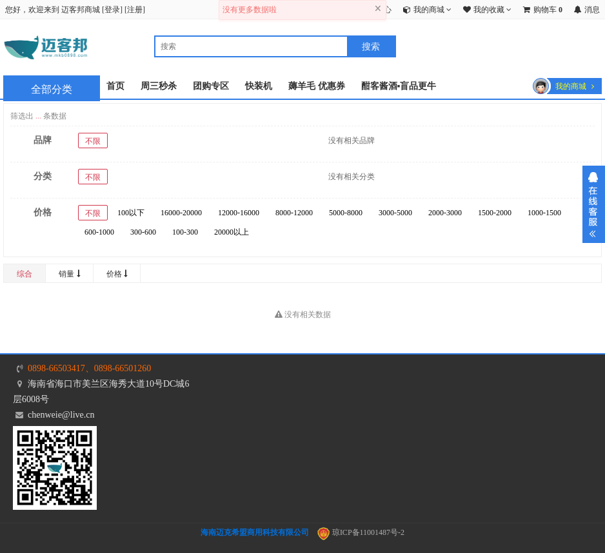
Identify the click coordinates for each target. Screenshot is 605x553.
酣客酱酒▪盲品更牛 (399, 86)
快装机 (258, 86)
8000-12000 (294, 212)
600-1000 (99, 232)
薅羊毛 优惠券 (316, 86)
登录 (112, 9)
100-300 (185, 232)
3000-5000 (395, 212)
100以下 (130, 212)
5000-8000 (345, 212)
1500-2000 (494, 212)
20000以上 (231, 232)
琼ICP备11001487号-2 (360, 532)
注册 (135, 9)
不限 (93, 141)
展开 (593, 204)
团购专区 (211, 86)
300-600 (143, 232)
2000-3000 (445, 212)
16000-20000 (181, 212)
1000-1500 (544, 212)
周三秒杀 (159, 86)
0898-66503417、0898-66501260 (89, 368)
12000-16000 (238, 212)
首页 (115, 86)
